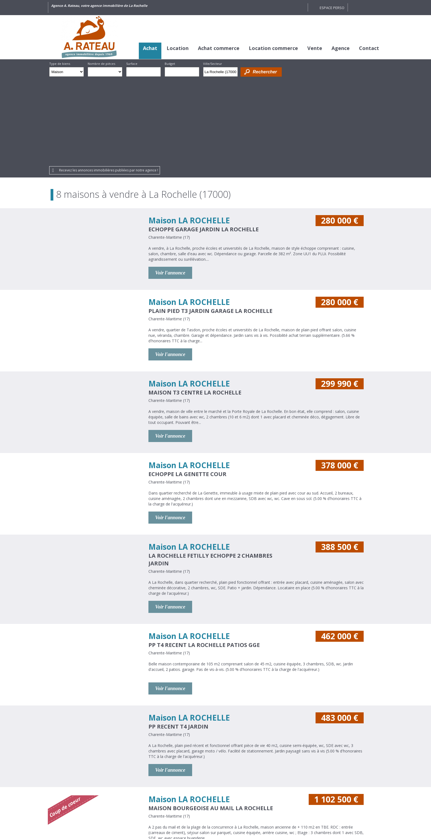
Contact (369, 48)
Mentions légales (208, 801)
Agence (340, 48)
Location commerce (273, 48)
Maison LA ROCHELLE (189, 134)
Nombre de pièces (101, 64)
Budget (170, 64)
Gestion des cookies (279, 801)
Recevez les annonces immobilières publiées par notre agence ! (108, 84)
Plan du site (243, 801)
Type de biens (59, 64)
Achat (150, 48)
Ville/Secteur (212, 64)
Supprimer (234, 73)
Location (178, 48)
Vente (314, 48)
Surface (131, 64)
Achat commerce (218, 48)
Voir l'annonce (170, 187)
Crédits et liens (143, 801)
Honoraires (175, 801)
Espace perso (332, 7)
